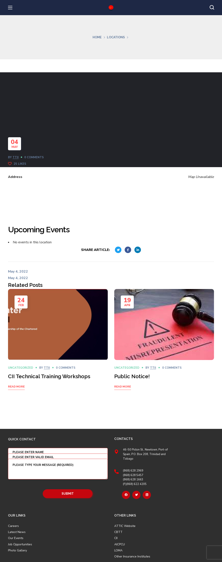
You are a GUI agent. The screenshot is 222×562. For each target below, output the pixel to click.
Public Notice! (132, 376)
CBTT (118, 532)
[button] (212, 7)
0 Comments (34, 157)
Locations (116, 37)
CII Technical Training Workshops (49, 376)
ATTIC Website (124, 526)
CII (116, 538)
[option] (58, 345)
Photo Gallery (17, 550)
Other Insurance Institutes (132, 557)
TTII (16, 157)
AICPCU (119, 544)
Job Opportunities (20, 544)
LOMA (118, 550)
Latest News (17, 532)
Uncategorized (20, 368)
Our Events (15, 538)
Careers (13, 526)
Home (97, 37)
